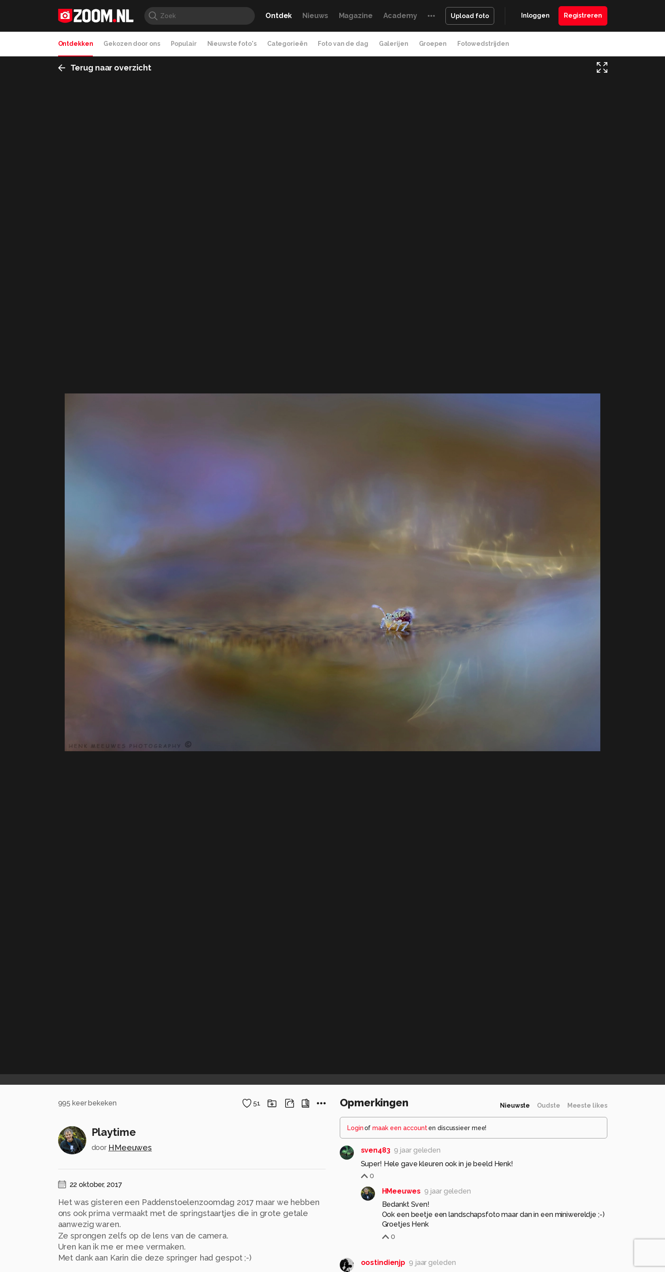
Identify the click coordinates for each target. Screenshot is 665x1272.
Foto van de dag (343, 43)
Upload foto (470, 15)
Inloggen (535, 15)
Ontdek (278, 15)
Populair (184, 43)
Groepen (433, 43)
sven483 (375, 1150)
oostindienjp (383, 1262)
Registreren (583, 15)
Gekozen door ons (131, 43)
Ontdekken (75, 43)
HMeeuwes (130, 1147)
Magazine (356, 15)
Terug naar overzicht (105, 67)
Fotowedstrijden (483, 43)
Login (355, 1127)
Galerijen (393, 43)
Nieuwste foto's (232, 43)
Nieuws (315, 15)
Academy (400, 15)
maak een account (399, 1127)
